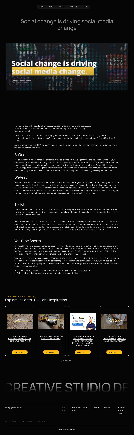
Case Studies (76, 408)
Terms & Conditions (10, 421)
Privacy (22, 421)
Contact (96, 408)
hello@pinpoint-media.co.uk (14, 408)
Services (107, 408)
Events (74, 410)
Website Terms (41, 421)
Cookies (30, 421)
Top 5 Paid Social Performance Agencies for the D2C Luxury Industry (114, 338)
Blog (63, 410)
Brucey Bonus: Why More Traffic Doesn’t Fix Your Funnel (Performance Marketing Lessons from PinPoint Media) (83, 341)
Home (63, 408)
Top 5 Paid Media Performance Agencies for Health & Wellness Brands (19, 338)
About (85, 408)
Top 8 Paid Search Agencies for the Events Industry (51, 337)
